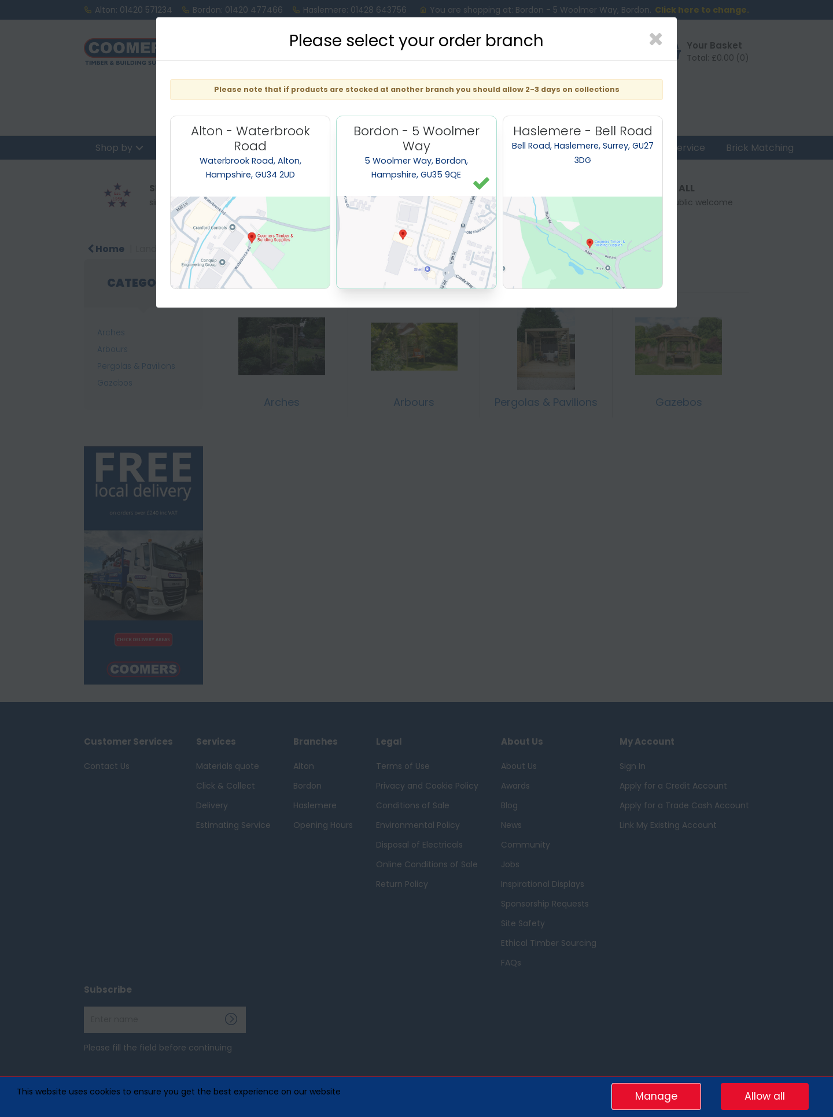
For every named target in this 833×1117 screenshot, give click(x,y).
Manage (656, 1096)
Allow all (764, 1096)
